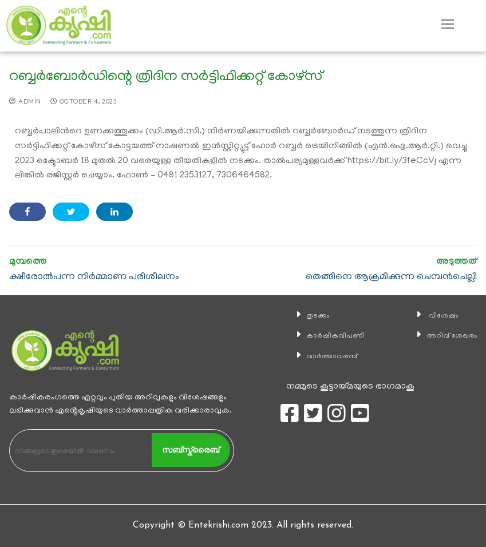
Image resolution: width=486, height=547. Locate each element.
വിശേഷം (434, 316)
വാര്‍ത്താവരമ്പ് (326, 356)
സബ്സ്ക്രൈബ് (190, 449)
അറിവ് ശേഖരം (445, 336)
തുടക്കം (309, 316)
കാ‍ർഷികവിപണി (330, 336)
